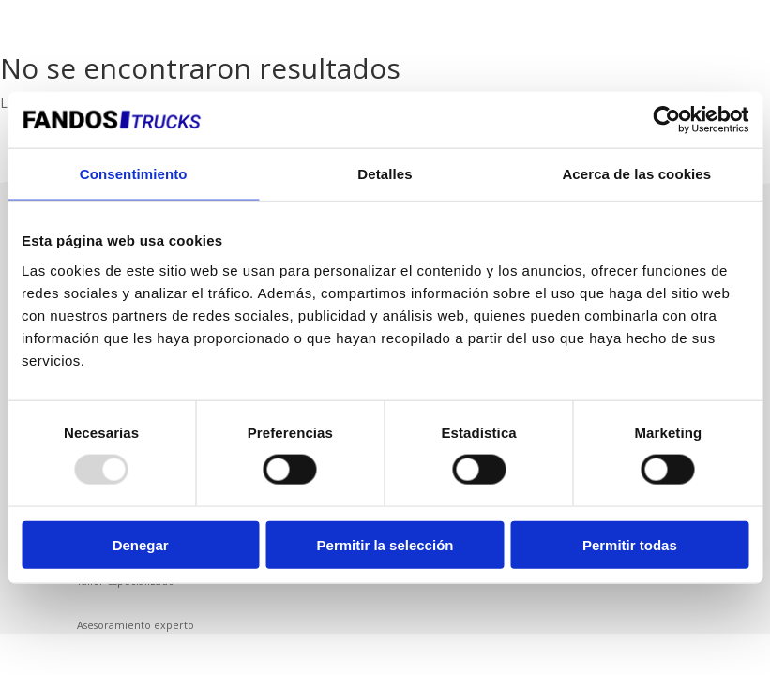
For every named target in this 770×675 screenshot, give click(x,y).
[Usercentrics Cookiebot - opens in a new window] (666, 120)
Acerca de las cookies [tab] (636, 174)
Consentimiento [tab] (134, 174)
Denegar (141, 544)
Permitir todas (629, 544)
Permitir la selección (385, 544)
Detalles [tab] (384, 174)
